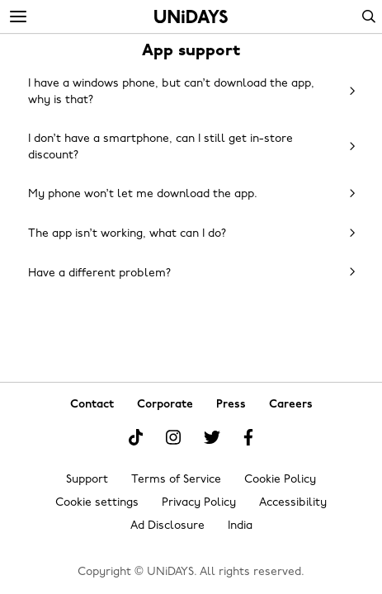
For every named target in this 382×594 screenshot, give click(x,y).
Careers (291, 404)
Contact (92, 404)
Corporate (165, 404)
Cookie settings (97, 503)
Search (369, 16)
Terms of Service (176, 480)
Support (87, 480)
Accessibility (293, 503)
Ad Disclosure (167, 526)
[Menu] (18, 17)
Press (231, 404)
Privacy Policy (199, 503)
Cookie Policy (280, 480)
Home (191, 16)
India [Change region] (240, 526)
